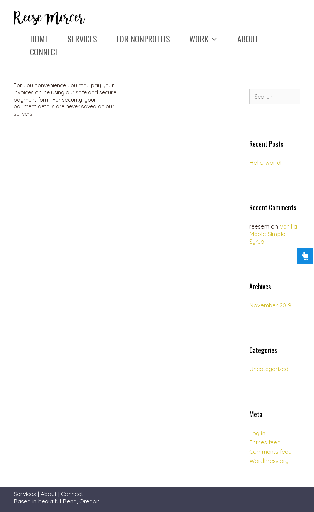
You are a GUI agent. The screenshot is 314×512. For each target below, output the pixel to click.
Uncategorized (268, 368)
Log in (257, 433)
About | (51, 493)
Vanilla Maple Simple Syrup (273, 234)
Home (39, 38)
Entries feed (265, 442)
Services (82, 38)
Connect (44, 51)
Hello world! (265, 162)
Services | (27, 493)
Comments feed (270, 451)
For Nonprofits (143, 38)
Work (208, 38)
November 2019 (270, 305)
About (247, 38)
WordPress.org (269, 460)
